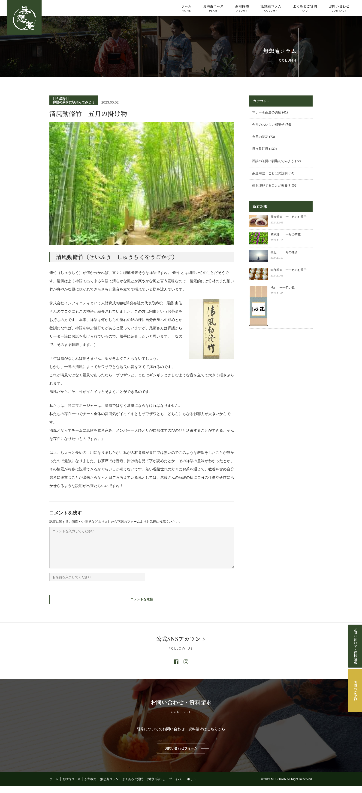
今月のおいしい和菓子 (268, 124)
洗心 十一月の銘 (283, 287)
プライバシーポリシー (184, 786)
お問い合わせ (339, 8)
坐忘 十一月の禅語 (284, 252)
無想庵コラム (270, 8)
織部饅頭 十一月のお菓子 (289, 270)
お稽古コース (213, 8)
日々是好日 (61, 98)
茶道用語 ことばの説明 (270, 173)
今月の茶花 (260, 137)
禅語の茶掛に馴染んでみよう (74, 102)
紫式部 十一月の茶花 (287, 234)
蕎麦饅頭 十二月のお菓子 (289, 217)
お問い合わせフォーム (181, 755)
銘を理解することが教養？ (271, 185)
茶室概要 (242, 8)
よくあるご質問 (305, 8)
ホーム (186, 8)
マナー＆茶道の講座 (266, 112)
